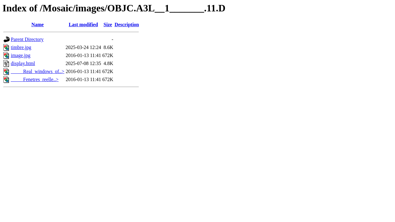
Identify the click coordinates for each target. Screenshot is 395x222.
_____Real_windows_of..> (37, 71)
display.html (23, 63)
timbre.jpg (21, 47)
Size (108, 24)
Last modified (83, 24)
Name (37, 24)
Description (126, 24)
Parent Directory (27, 39)
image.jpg (21, 55)
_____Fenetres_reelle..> (35, 79)
